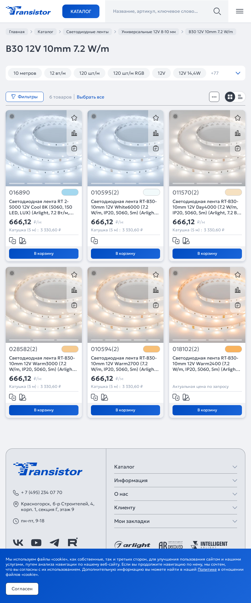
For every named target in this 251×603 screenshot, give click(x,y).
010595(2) (105, 192)
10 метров (25, 73)
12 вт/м (58, 73)
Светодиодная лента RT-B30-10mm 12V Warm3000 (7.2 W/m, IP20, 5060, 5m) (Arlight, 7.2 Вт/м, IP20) (42, 363)
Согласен (22, 588)
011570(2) (186, 192)
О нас (121, 494)
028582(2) (23, 349)
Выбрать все (90, 97)
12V (161, 73)
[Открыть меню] (239, 11)
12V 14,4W (190, 73)
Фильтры (24, 96)
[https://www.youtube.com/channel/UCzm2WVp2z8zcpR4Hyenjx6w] (36, 543)
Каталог (81, 11)
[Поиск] (217, 11)
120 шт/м (89, 73)
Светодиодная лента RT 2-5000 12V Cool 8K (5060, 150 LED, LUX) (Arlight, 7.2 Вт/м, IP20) (40, 206)
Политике (207, 569)
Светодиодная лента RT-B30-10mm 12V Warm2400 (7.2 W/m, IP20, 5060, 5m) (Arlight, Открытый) (206, 363)
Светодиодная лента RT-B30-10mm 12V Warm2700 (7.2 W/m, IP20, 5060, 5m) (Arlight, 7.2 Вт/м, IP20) (124, 363)
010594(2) (105, 349)
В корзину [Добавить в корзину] (44, 253)
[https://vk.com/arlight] (18, 543)
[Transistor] (28, 10)
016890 (19, 192)
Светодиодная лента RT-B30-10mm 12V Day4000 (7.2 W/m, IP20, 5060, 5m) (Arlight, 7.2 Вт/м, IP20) (207, 206)
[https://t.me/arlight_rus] (54, 543)
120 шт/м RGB (128, 73)
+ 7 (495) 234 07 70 (41, 492)
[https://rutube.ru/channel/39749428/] (72, 543)
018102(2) (186, 349)
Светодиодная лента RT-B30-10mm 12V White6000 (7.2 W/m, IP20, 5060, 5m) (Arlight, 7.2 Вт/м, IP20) (124, 206)
